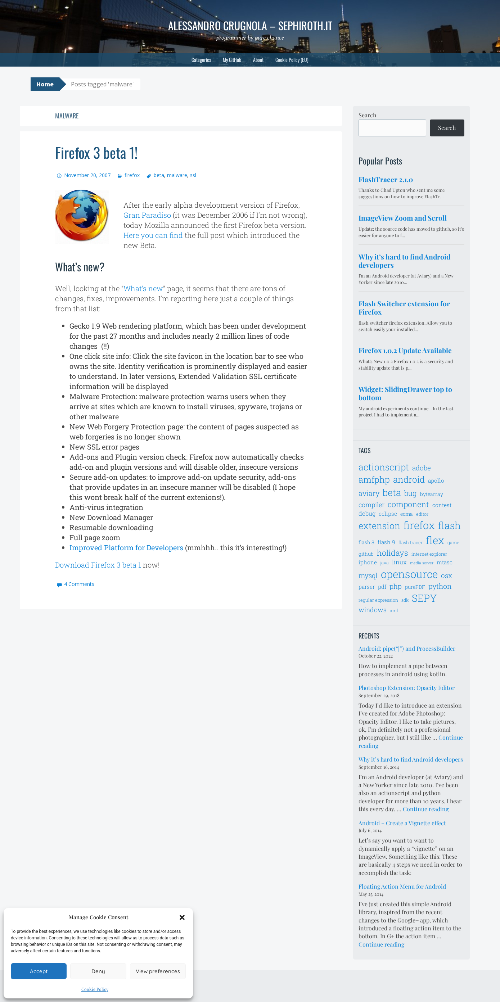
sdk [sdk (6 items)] (405, 600)
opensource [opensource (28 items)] (409, 574)
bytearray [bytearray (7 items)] (431, 494)
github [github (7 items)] (366, 553)
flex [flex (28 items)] (435, 540)
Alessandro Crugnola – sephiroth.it (250, 25)
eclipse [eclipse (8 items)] (388, 513)
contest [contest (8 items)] (441, 505)
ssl (193, 175)
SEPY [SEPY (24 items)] (424, 598)
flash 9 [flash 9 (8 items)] (386, 542)
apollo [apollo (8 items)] (436, 480)
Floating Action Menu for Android (402, 886)
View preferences (158, 971)
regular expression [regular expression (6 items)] (378, 600)
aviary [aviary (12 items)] (369, 493)
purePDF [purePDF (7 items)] (415, 586)
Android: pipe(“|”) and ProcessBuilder (407, 648)
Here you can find (153, 235)
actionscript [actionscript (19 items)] (384, 467)
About (258, 59)
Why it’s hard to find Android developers (411, 759)
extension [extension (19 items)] (379, 526)
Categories (201, 59)
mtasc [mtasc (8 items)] (444, 562)
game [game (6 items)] (453, 542)
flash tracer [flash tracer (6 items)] (410, 542)
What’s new (143, 288)
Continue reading (426, 809)
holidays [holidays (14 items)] (392, 552)
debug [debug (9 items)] (367, 514)
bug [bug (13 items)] (410, 493)
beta (159, 175)
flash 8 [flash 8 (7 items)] (366, 542)
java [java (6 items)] (384, 562)
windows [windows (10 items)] (373, 609)
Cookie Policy (94, 989)
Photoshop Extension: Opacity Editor (407, 687)
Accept (39, 971)
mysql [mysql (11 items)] (368, 575)
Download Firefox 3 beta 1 (98, 564)
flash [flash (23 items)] (449, 525)
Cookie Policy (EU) (291, 59)
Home (45, 84)
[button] (182, 917)
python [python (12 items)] (440, 586)
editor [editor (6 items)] (422, 514)
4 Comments (79, 584)
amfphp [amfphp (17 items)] (374, 479)
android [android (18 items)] (409, 479)
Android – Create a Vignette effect (402, 823)
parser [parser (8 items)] (367, 586)
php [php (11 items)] (395, 586)
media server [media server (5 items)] (421, 562)
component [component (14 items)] (408, 504)
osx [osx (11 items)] (446, 575)
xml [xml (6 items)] (394, 610)
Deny (98, 971)
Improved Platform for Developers (126, 547)
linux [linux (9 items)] (399, 562)
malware (177, 175)
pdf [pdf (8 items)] (382, 586)
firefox (132, 175)
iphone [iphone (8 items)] (368, 562)
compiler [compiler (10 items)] (371, 504)
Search (367, 115)
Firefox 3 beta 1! (96, 152)
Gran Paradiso (147, 215)
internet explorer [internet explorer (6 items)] (429, 554)
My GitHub (232, 59)
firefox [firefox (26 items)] (419, 525)
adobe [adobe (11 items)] (421, 467)
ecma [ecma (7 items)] (406, 513)
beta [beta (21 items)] (392, 492)
